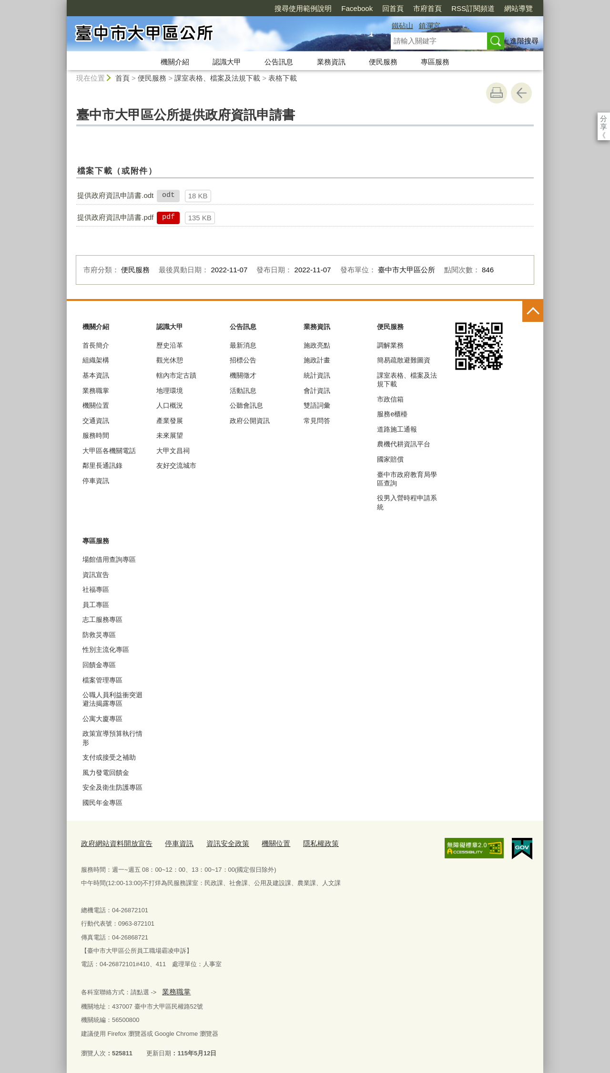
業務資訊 (331, 62)
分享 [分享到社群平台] (603, 118)
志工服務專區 (102, 619)
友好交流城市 (176, 465)
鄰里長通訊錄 (102, 465)
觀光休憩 (169, 360)
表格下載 (282, 78)
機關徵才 (243, 375)
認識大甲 (227, 62)
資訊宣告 (95, 574)
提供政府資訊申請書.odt (115, 195)
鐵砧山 (402, 25)
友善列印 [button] (496, 93)
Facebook (302, 8)
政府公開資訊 (250, 420)
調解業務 (390, 345)
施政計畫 (317, 360)
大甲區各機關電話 (109, 450)
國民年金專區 (102, 802)
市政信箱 (390, 399)
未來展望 (169, 435)
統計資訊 (317, 375)
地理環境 (169, 390)
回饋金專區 (99, 665)
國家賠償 (390, 459)
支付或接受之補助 (109, 757)
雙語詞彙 (317, 405)
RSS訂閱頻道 (418, 8)
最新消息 (243, 345)
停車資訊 (95, 481)
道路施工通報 (397, 429)
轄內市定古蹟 (176, 375)
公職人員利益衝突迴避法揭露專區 (112, 699)
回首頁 (338, 8)
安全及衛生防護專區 (112, 787)
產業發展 (169, 420)
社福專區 (95, 589)
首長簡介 (95, 345)
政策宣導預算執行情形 (112, 738)
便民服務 (383, 62)
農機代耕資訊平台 (403, 444)
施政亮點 (317, 345)
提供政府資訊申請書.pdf (115, 217)
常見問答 (317, 420)
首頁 (122, 78)
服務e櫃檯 (392, 414)
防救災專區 (99, 635)
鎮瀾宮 (429, 25)
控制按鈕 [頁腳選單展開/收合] (532, 311)
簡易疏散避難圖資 (403, 360)
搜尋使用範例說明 (248, 8)
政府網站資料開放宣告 (112, 842)
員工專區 (95, 605)
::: (63, 4)
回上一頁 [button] (521, 93)
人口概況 (169, 405)
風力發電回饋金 (105, 772)
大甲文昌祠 (173, 450)
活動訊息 (243, 390)
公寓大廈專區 (102, 718)
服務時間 (95, 435)
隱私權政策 (295, 842)
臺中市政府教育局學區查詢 (407, 479)
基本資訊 (95, 375)
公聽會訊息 (246, 405)
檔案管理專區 (102, 680)
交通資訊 (95, 420)
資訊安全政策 (211, 842)
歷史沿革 (169, 345)
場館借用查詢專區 (109, 559)
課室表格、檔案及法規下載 (217, 78)
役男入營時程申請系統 (407, 502)
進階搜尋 (524, 41)
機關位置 (95, 405)
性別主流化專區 (105, 649)
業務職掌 (95, 390)
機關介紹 (175, 62)
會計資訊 (317, 390)
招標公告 (243, 360)
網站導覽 (463, 8)
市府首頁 (372, 8)
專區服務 (435, 62)
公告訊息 (278, 62)
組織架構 (95, 360)
